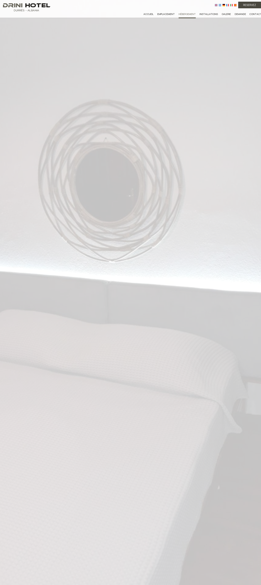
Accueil (148, 14)
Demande (240, 14)
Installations (209, 14)
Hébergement (187, 14)
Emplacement (166, 14)
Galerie (226, 14)
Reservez (249, 5)
